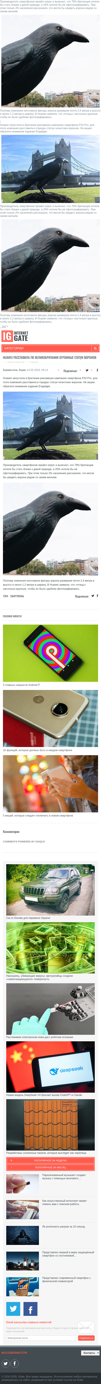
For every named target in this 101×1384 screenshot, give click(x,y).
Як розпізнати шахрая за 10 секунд (63, 1226)
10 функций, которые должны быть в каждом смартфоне (37, 750)
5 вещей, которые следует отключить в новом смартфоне (38, 815)
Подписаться (86, 1338)
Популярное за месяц (50, 1167)
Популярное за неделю (50, 1160)
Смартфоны (17, 596)
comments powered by (24, 841)
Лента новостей (16, 362)
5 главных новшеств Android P (21, 685)
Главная (34, 362)
